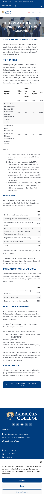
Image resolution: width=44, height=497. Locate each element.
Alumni (16, 2)
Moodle (5, 2)
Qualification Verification (26, 2)
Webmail (10, 2)
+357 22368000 (6, 6)
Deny (22, 486)
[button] (41, 462)
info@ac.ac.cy (17, 6)
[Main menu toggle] (39, 12)
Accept (22, 480)
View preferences (22, 492)
